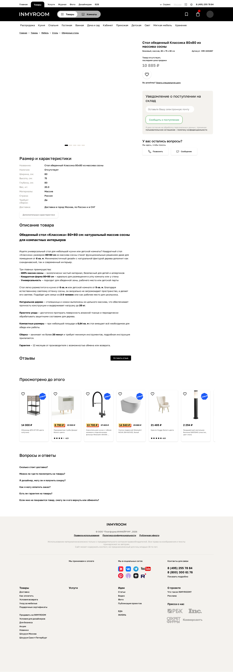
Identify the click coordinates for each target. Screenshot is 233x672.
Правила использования (86, 535)
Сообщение (186, 151)
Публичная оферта (149, 535)
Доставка (24, 592)
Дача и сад (93, 25)
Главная (23, 4)
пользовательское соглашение (160, 130)
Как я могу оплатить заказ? (34, 487)
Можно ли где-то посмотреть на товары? (42, 473)
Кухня (41, 25)
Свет (147, 25)
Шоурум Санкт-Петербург (33, 637)
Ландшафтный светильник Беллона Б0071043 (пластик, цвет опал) (194, 432)
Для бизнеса (26, 622)
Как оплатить (26, 595)
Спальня (53, 25)
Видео (121, 595)
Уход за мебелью (28, 603)
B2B (97, 4)
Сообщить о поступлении (164, 119)
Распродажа (27, 25)
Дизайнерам (85, 4)
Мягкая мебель (162, 25)
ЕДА (120, 611)
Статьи (121, 592)
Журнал (62, 4)
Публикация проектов (130, 603)
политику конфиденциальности (192, 130)
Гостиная (67, 25)
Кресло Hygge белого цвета (162, 430)
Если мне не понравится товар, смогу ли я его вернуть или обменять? (59, 500)
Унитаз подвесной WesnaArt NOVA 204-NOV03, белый (130, 431)
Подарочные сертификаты (33, 607)
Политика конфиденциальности (119, 535)
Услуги (51, 4)
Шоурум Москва (27, 633)
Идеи (121, 587)
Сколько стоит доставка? (33, 467)
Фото (72, 4)
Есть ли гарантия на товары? (35, 493)
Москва (177, 4)
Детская (136, 25)
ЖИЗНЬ (122, 615)
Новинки (24, 630)
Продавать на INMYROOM (32, 615)
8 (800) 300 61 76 (180, 572)
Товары (37, 4)
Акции (22, 626)
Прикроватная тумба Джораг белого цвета (66, 431)
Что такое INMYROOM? (179, 592)
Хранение (181, 25)
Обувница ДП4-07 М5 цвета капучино (32, 431)
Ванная (79, 25)
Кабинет (108, 25)
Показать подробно (177, 576)
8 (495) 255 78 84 (205, 4)
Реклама (172, 595)
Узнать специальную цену (168, 82)
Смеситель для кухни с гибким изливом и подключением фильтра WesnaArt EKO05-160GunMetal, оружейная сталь (98, 432)
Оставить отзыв (120, 358)
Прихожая (122, 25)
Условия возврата (28, 599)
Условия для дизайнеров (32, 618)
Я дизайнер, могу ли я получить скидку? (42, 480)
